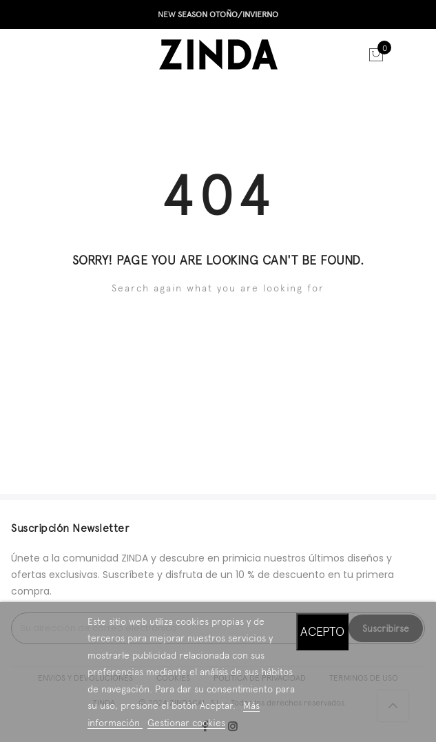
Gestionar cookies (186, 722)
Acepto (322, 631)
